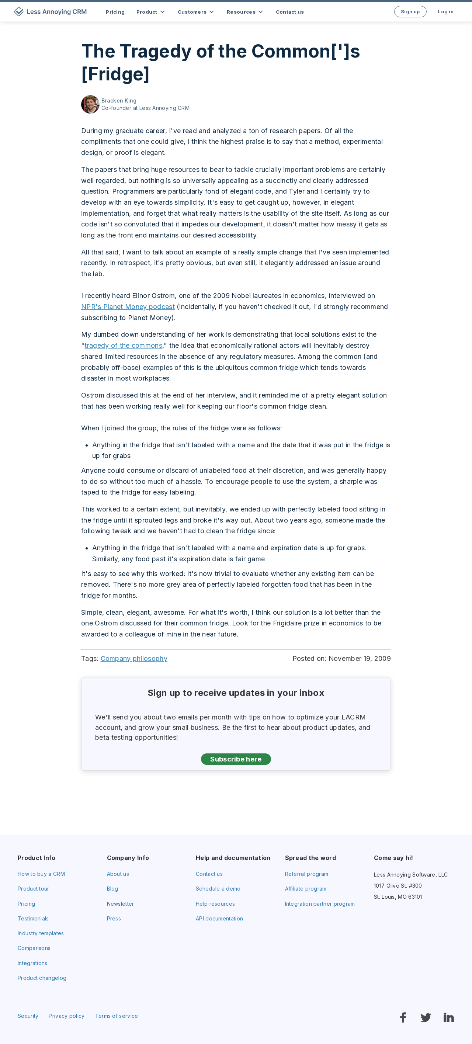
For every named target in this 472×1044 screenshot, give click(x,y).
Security (28, 1016)
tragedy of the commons (123, 345)
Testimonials (33, 918)
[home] (51, 11)
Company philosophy (134, 658)
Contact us (209, 874)
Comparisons (34, 948)
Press (114, 918)
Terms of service (116, 1016)
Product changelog (42, 978)
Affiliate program (306, 888)
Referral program (307, 874)
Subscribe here (235, 759)
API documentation (219, 918)
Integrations (33, 963)
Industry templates (41, 933)
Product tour (33, 888)
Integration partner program (320, 904)
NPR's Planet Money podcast (128, 307)
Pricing (26, 904)
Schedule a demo (218, 888)
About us (118, 874)
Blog (112, 888)
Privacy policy (66, 1016)
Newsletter (120, 904)
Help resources (215, 904)
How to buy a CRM (41, 874)
